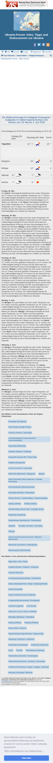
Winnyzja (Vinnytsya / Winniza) (20, 673)
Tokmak (12, 531)
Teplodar (12, 526)
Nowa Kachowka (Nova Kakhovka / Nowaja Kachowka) (25, 480)
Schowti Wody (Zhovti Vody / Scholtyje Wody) (26, 509)
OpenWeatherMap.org (8, 681)
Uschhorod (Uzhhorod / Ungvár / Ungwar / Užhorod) (29, 667)
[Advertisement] (26, 87)
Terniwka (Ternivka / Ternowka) (30, 526)
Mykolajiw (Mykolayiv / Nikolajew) (21, 617)
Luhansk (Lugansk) (16, 606)
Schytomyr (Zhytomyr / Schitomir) (21, 639)
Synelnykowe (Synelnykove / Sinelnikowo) (25, 520)
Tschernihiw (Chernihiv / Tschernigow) (23, 656)
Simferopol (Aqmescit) (39, 645)
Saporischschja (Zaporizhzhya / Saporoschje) (26, 634)
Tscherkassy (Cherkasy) (35, 650)
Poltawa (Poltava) (31, 623)
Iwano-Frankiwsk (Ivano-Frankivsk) (22, 595)
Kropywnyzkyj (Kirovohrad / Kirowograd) (24, 600)
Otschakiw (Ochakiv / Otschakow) (22, 493)
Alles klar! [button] (26, 758)
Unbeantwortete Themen (9, 59)
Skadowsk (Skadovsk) (17, 515)
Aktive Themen (24, 59)
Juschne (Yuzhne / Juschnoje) (20, 433)
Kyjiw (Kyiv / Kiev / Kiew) (18, 562)
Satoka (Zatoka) (15, 504)
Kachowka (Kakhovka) (17, 446)
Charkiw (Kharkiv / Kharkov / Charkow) (23, 567)
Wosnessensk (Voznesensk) (19, 550)
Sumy (11, 650)
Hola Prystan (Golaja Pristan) (20, 427)
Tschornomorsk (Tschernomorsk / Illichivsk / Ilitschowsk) (25, 538)
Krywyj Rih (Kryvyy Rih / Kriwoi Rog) (23, 457)
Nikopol (41, 474)
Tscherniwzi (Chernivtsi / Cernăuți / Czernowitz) (27, 661)
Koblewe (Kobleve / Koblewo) (20, 452)
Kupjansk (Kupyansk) (17, 463)
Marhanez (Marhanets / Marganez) (22, 474)
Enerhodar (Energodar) (17, 422)
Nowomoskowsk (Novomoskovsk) (22, 487)
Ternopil (19, 650)
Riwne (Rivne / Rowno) (17, 628)
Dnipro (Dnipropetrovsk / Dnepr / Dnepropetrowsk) (28, 584)
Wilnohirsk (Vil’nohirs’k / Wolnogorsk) (23, 545)
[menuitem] (7, 51)
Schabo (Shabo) (30, 504)
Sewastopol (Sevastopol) (18, 645)
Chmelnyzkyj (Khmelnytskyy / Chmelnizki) (25, 578)
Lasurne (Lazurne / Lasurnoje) (20, 468)
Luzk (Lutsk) (31, 606)
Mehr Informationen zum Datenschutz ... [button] (24, 751)
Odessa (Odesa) (15, 623)
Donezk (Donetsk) (15, 589)
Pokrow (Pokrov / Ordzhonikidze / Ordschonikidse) (28, 498)
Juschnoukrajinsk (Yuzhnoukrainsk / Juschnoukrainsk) (22, 439)
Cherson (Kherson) (16, 573)
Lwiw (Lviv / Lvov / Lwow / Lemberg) (23, 611)
